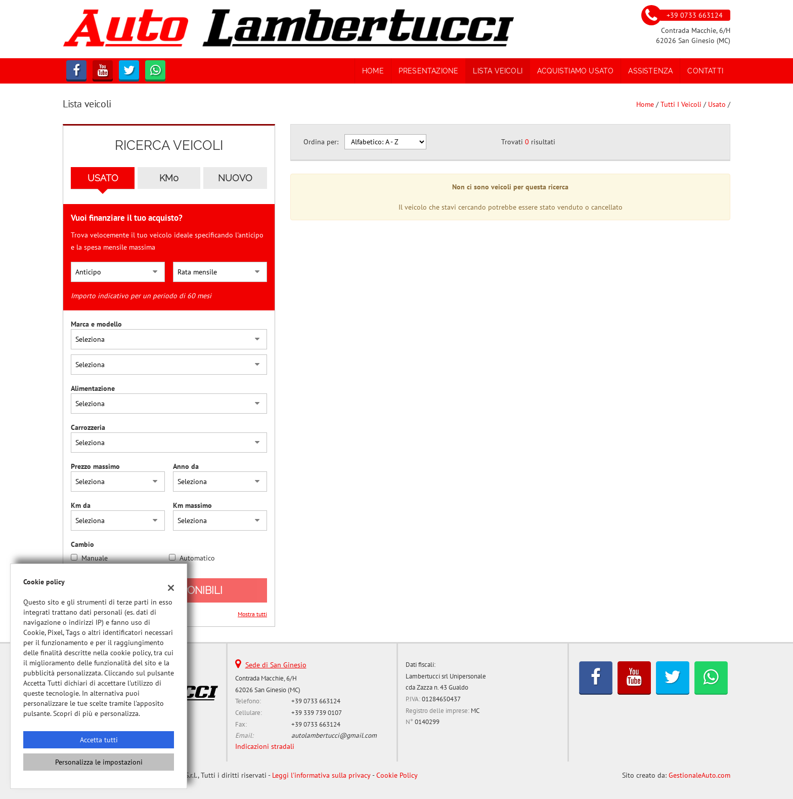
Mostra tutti (252, 614)
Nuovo (235, 178)
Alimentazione (93, 388)
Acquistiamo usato (575, 71)
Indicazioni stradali (264, 746)
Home (373, 71)
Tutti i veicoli (680, 104)
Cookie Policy (397, 775)
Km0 (169, 178)
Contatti (705, 71)
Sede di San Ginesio (275, 664)
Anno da (186, 466)
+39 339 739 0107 (316, 712)
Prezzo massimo (95, 466)
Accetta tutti (99, 739)
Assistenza (650, 71)
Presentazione (429, 71)
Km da (81, 505)
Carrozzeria (88, 427)
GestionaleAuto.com (699, 775)
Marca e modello (96, 324)
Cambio (82, 544)
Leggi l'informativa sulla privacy (321, 775)
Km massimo (192, 505)
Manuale (94, 558)
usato (717, 104)
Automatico (197, 558)
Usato (102, 178)
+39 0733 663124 (315, 700)
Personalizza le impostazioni (99, 762)
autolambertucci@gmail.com (334, 735)
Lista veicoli (497, 71)
